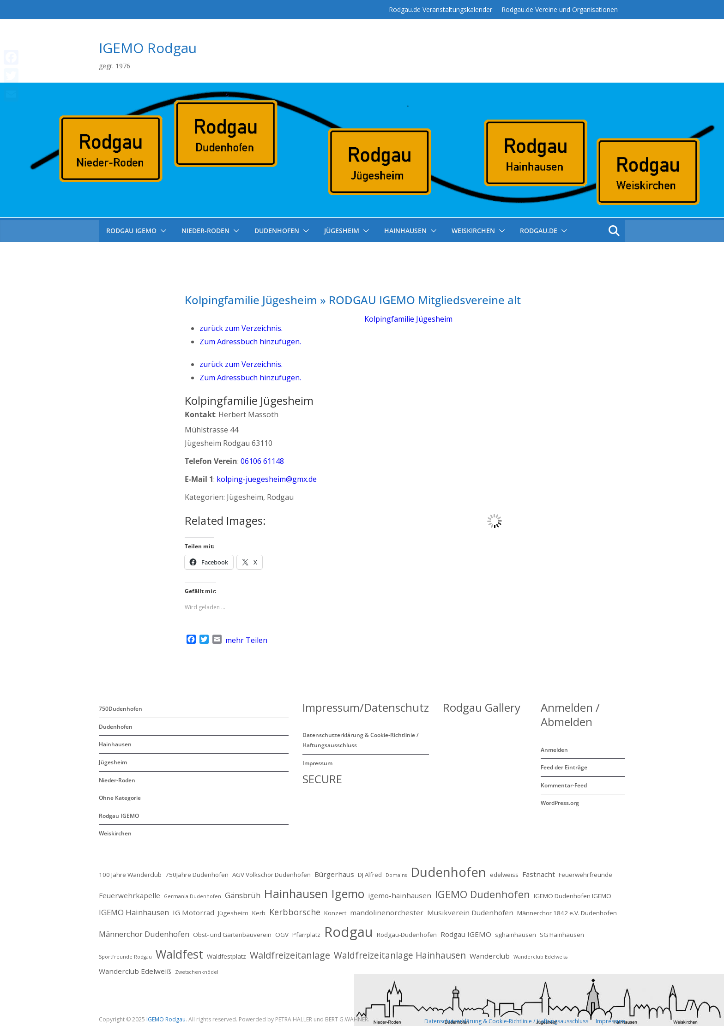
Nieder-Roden (205, 230)
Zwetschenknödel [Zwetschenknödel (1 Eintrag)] (196, 972)
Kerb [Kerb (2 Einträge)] (258, 913)
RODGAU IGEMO (131, 230)
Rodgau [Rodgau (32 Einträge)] (348, 932)
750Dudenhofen (120, 709)
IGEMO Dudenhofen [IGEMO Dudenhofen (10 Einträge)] (482, 894)
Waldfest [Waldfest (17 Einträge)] (179, 954)
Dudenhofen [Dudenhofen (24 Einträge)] (448, 872)
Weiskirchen (473, 230)
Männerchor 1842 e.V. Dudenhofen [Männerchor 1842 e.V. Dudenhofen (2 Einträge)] (567, 913)
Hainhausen (405, 230)
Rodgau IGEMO (119, 816)
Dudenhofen (276, 230)
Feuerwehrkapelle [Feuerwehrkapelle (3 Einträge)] (129, 895)
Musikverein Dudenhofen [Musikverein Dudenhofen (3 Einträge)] (470, 912)
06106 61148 (262, 461)
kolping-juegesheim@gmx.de (267, 479)
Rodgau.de (538, 230)
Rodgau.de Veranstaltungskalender (440, 9)
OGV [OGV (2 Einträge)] (282, 934)
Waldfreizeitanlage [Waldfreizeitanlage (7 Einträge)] (290, 955)
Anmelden (554, 750)
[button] (162, 230)
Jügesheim (341, 230)
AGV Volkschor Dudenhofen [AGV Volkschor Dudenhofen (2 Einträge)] (271, 874)
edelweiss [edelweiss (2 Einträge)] (504, 874)
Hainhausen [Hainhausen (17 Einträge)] (296, 893)
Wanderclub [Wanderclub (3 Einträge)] (490, 955)
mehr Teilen (246, 640)
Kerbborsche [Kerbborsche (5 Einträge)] (294, 912)
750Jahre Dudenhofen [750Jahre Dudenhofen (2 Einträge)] (197, 874)
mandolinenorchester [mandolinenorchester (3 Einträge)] (386, 912)
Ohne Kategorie (120, 798)
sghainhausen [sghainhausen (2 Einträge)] (515, 934)
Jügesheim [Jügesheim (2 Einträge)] (233, 913)
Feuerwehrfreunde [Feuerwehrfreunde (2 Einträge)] (585, 874)
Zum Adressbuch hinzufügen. (250, 341)
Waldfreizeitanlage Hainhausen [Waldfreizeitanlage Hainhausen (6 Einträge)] (400, 955)
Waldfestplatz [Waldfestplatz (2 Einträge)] (226, 956)
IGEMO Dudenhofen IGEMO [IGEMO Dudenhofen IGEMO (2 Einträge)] (572, 896)
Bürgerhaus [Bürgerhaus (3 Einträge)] (334, 874)
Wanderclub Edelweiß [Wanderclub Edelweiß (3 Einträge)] (135, 971)
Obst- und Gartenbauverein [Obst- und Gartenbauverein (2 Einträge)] (232, 934)
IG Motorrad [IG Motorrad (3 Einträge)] (193, 912)
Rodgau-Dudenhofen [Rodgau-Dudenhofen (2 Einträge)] (407, 934)
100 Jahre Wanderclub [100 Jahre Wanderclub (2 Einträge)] (130, 874)
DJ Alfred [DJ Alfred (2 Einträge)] (370, 874)
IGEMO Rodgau (148, 47)
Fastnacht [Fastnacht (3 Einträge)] (538, 874)
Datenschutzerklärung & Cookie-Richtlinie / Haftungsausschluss (506, 1021)
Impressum (317, 763)
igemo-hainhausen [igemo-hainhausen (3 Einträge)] (399, 895)
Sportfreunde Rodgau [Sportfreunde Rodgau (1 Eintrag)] (125, 957)
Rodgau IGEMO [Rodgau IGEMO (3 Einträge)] (465, 934)
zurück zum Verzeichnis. (241, 328)
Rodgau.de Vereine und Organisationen (559, 9)
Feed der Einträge (564, 767)
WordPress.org (560, 803)
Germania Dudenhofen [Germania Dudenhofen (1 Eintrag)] (192, 896)
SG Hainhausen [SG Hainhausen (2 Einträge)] (562, 934)
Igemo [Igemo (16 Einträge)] (348, 893)
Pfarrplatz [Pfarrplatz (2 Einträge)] (306, 934)
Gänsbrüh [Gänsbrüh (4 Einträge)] (242, 895)
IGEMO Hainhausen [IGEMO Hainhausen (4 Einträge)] (134, 912)
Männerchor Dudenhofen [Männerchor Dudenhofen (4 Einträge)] (144, 934)
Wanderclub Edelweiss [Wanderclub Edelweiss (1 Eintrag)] (540, 957)
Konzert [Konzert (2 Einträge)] (335, 913)
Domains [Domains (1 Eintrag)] (396, 875)
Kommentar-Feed (564, 785)
